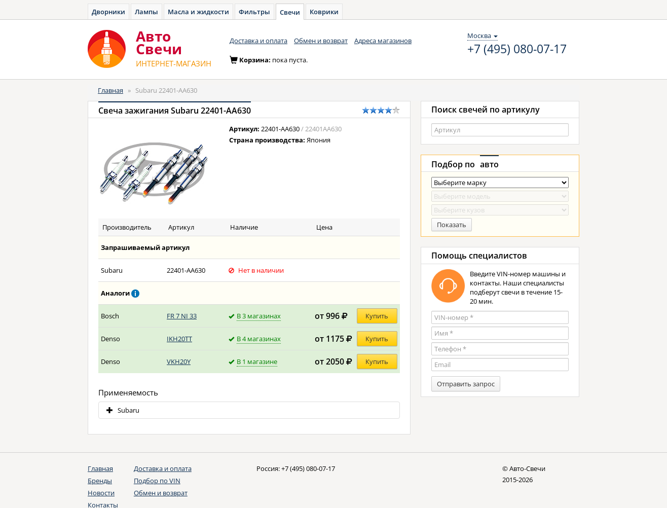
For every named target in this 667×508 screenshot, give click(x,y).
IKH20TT (179, 338)
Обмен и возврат (321, 40)
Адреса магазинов (383, 40)
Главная (110, 90)
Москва (482, 35)
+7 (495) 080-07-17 (517, 49)
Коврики (324, 11)
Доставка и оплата (258, 40)
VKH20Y (179, 361)
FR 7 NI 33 (182, 315)
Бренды (100, 480)
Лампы (146, 11)
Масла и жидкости (198, 11)
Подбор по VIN (157, 480)
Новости (101, 492)
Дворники (108, 11)
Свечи (290, 12)
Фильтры (254, 11)
